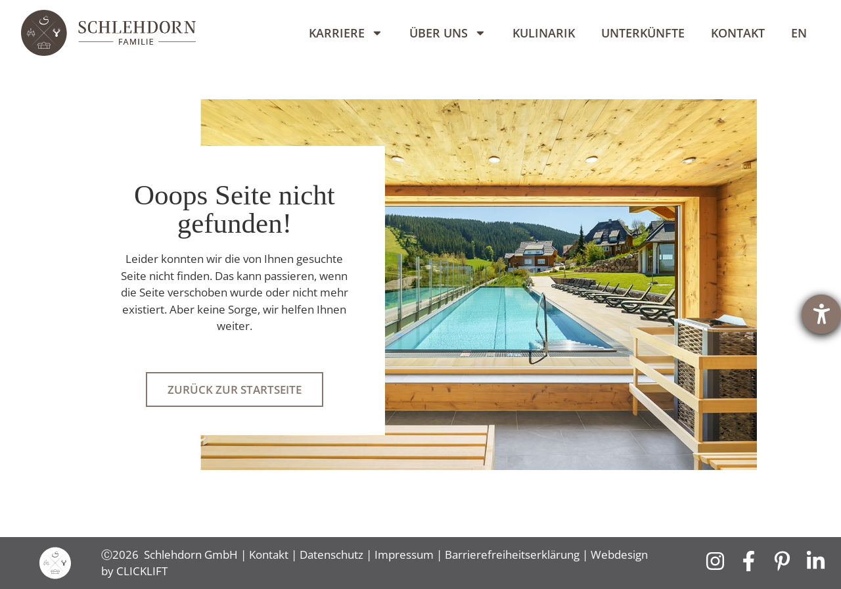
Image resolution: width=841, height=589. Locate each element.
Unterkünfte (643, 33)
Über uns (447, 32)
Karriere (346, 32)
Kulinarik (543, 33)
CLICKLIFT (142, 570)
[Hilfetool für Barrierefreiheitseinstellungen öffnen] (821, 314)
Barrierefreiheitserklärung (512, 554)
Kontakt (738, 33)
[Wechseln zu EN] (799, 33)
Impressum (404, 554)
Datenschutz (331, 554)
